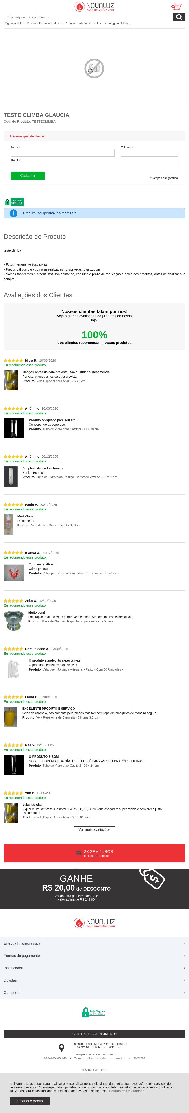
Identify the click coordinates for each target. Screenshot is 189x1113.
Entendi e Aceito (30, 1101)
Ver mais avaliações (94, 830)
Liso (100, 23)
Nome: (16, 147)
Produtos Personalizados (43, 23)
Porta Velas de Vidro (78, 23)
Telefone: (127, 147)
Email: (15, 160)
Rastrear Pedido (29, 943)
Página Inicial (13, 23)
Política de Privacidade (126, 1091)
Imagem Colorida (119, 23)
